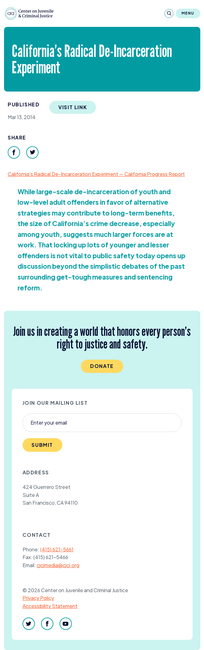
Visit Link (72, 107)
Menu (187, 13)
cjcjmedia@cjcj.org (58, 565)
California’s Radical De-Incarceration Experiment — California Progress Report (96, 174)
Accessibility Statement (50, 606)
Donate (102, 366)
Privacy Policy (38, 598)
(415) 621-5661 (56, 549)
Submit (42, 445)
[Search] (168, 13)
